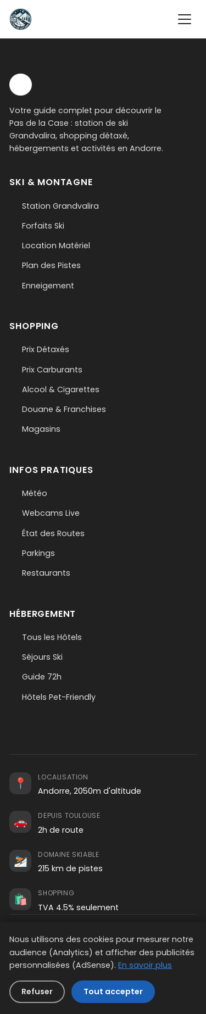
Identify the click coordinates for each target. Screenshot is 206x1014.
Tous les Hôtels (52, 637)
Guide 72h (42, 676)
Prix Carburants (52, 369)
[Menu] (184, 19)
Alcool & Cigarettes (60, 389)
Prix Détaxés (45, 349)
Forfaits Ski (43, 225)
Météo (34, 493)
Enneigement (48, 285)
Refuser (37, 991)
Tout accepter (113, 991)
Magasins (41, 429)
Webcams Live (51, 513)
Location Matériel (56, 245)
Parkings (38, 553)
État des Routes (53, 533)
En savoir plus (145, 965)
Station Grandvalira (60, 205)
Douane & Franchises (64, 409)
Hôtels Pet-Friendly (59, 697)
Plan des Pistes (51, 265)
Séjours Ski (42, 656)
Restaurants (46, 572)
